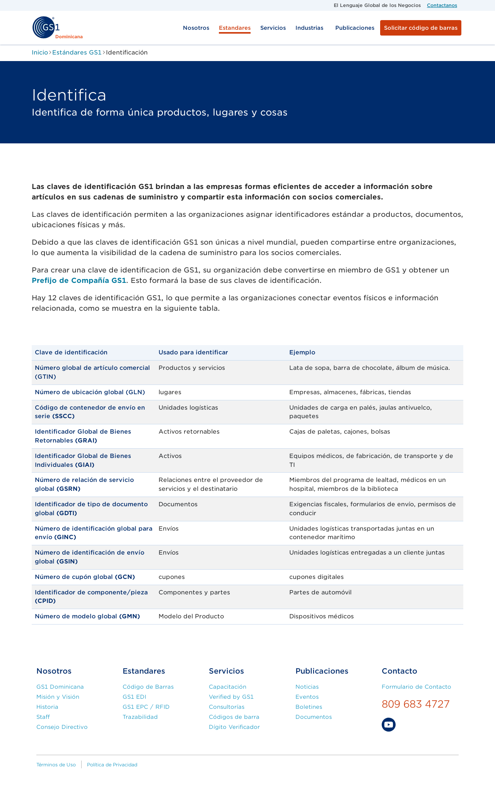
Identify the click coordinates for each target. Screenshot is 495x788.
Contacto (399, 671)
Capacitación (227, 687)
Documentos (313, 717)
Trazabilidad (140, 717)
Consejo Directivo (62, 727)
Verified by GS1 (231, 697)
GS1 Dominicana (60, 687)
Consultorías (226, 707)
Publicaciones (354, 28)
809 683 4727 (416, 704)
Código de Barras (148, 687)
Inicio (40, 52)
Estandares (235, 28)
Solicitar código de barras (420, 28)
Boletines (308, 707)
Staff (43, 717)
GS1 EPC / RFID (146, 707)
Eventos (307, 697)
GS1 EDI (134, 697)
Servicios (273, 28)
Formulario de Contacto (416, 687)
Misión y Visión (57, 697)
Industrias (309, 28)
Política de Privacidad (112, 765)
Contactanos (442, 5)
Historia (47, 707)
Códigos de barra (234, 717)
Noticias (307, 687)
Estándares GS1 (77, 52)
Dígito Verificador (234, 727)
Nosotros (196, 28)
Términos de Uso (56, 765)
